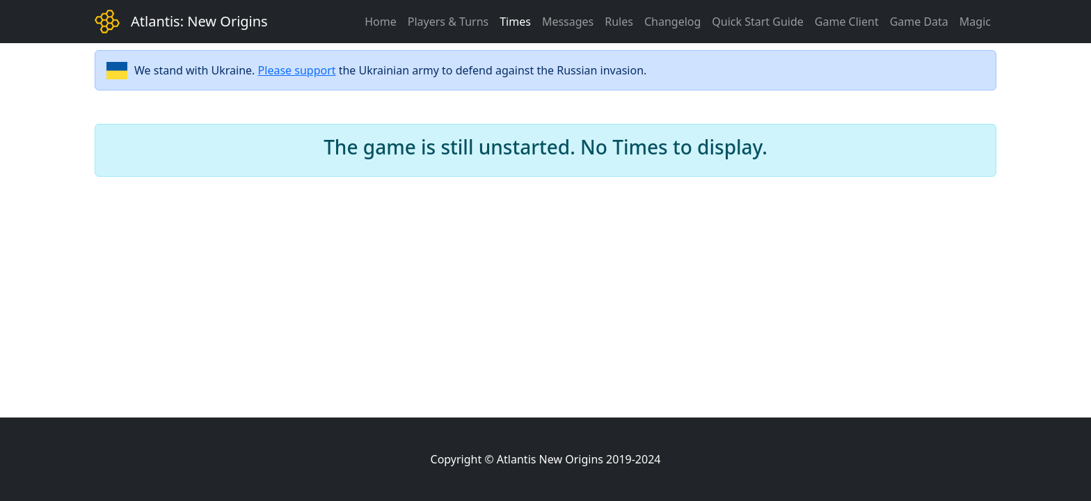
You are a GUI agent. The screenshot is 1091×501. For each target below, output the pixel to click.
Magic (975, 21)
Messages (568, 21)
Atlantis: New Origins (199, 21)
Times (515, 21)
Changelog (672, 21)
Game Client (847, 21)
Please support (297, 70)
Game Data (919, 21)
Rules (619, 21)
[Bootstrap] (107, 22)
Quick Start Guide (758, 21)
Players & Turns (448, 21)
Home (381, 21)
